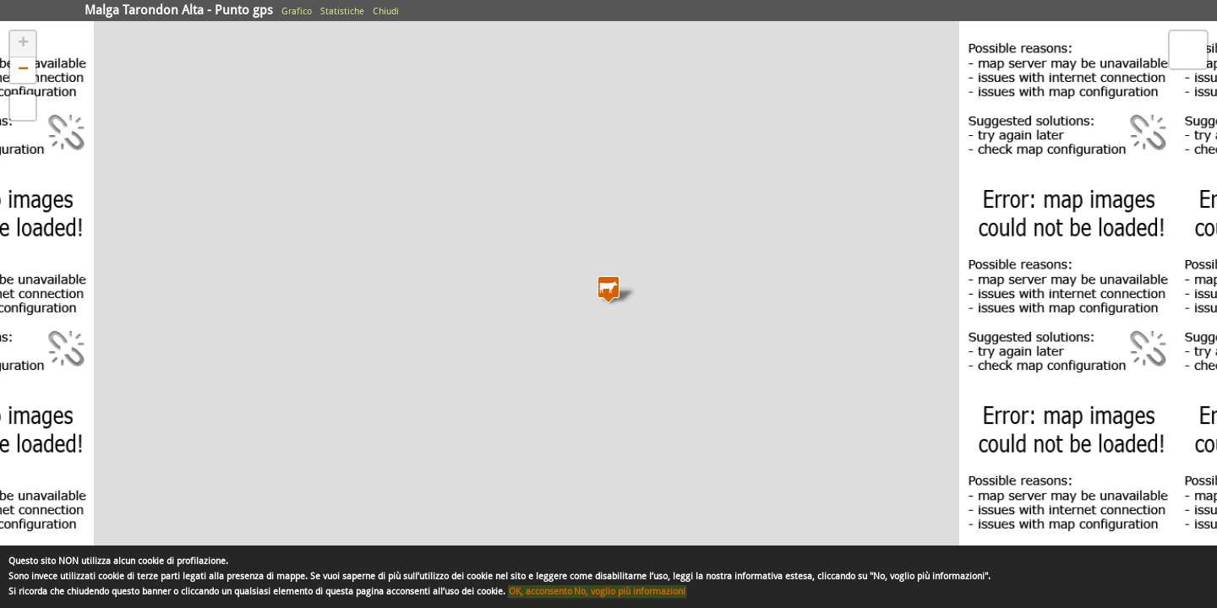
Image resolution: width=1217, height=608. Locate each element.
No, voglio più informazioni (629, 591)
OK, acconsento (540, 591)
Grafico (296, 11)
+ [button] (23, 44)
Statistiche (342, 11)
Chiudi (386, 11)
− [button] (23, 70)
